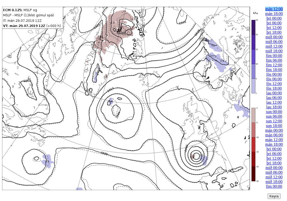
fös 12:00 (274, 83)
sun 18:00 (274, 125)
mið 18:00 (274, 51)
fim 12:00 (274, 65)
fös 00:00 (274, 74)
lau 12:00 (274, 102)
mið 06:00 (274, 41)
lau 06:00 (274, 97)
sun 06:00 (274, 116)
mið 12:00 (274, 46)
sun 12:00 (274, 121)
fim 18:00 (274, 69)
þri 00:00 (274, 18)
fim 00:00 (274, 55)
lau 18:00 (274, 107)
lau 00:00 (274, 93)
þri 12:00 (274, 27)
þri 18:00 (274, 32)
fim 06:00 (274, 60)
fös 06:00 (274, 79)
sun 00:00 (274, 111)
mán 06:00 (274, 135)
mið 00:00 (274, 37)
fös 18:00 (274, 88)
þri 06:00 (274, 23)
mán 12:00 (274, 9)
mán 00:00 (274, 130)
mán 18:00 (274, 13)
